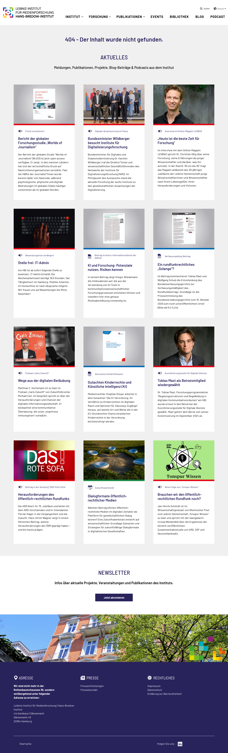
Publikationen (129, 16)
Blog (199, 16)
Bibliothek (179, 16)
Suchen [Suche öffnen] (207, 8)
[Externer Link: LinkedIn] (180, 744)
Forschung (98, 16)
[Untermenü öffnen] (82, 17)
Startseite (25, 743)
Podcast (217, 16)
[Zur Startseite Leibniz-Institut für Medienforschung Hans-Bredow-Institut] (28, 16)
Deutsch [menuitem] (220, 8)
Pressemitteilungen (92, 685)
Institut (73, 16)
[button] (219, 8)
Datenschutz (154, 689)
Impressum (154, 685)
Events (157, 16)
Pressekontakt (89, 689)
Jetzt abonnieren (114, 597)
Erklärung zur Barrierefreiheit (164, 693)
